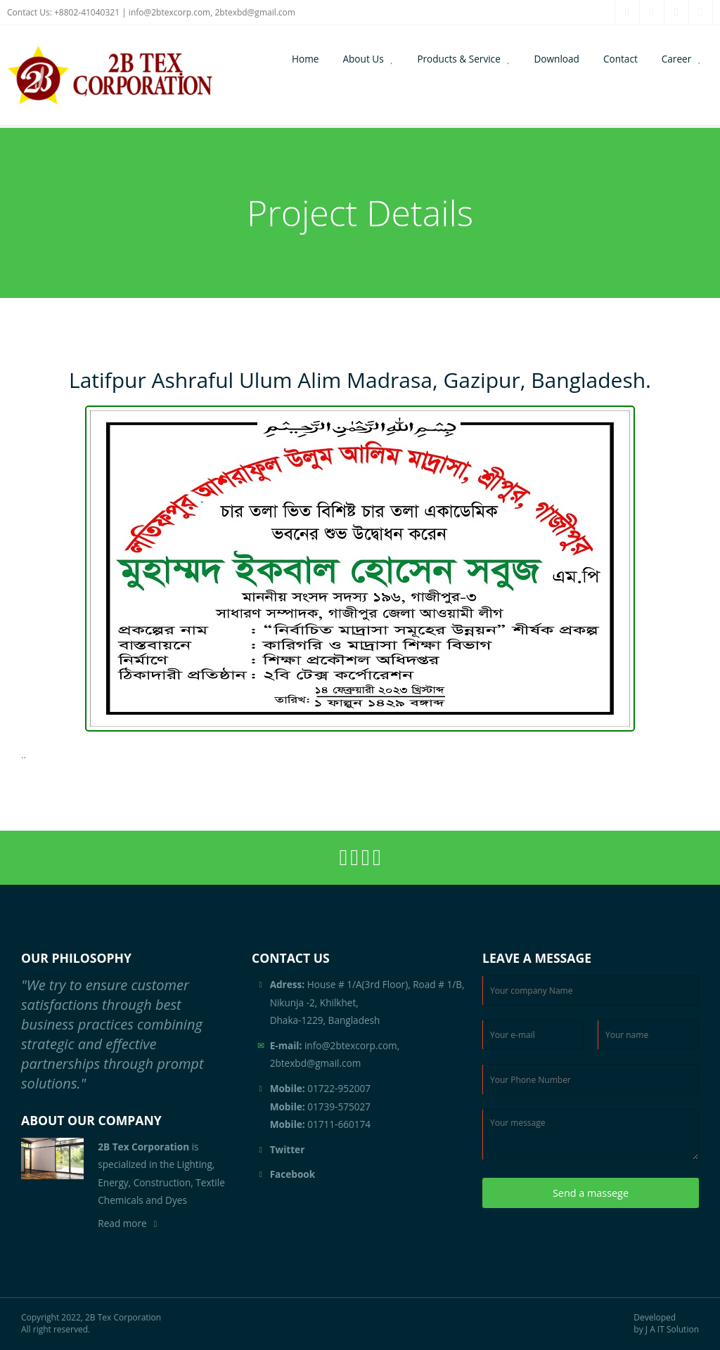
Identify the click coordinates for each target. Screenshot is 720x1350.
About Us (362, 58)
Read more (122, 1223)
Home (305, 58)
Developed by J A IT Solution (666, 1323)
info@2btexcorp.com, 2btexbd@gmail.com (212, 12)
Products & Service (458, 58)
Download (556, 58)
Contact (620, 58)
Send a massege (591, 1193)
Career (677, 58)
